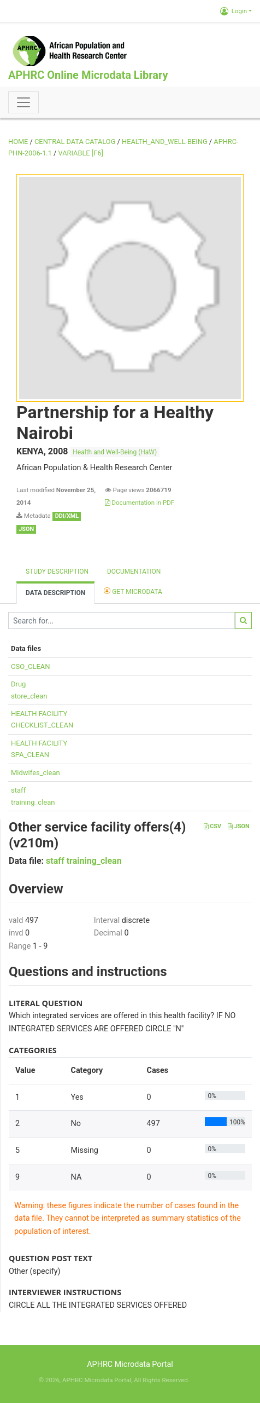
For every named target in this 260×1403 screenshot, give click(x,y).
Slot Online (206, 1380)
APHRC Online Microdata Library (88, 75)
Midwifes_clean (35, 773)
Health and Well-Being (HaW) (115, 452)
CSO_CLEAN (30, 666)
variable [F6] (80, 153)
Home (18, 141)
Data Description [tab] (55, 593)
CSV (212, 826)
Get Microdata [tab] (133, 591)
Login (233, 11)
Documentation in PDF (140, 502)
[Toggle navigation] (23, 102)
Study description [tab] (57, 571)
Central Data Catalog (74, 141)
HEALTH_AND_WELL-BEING (165, 141)
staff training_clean (84, 861)
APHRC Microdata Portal (130, 1364)
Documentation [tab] (134, 571)
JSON (238, 826)
